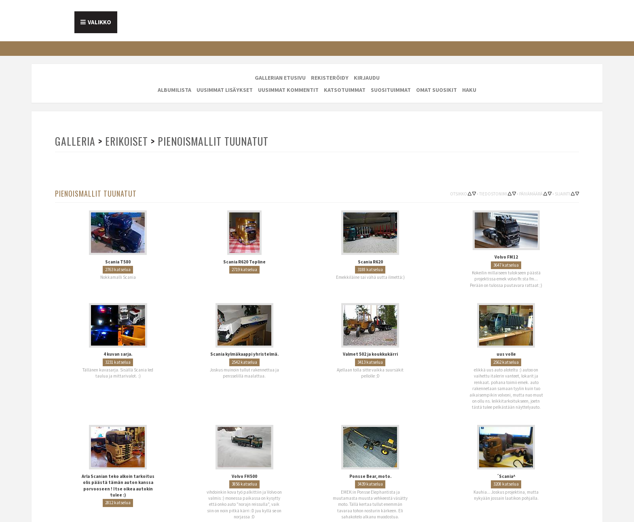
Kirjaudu (367, 77)
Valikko (99, 22)
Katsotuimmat (345, 89)
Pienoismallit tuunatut (213, 141)
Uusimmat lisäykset (225, 89)
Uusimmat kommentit (288, 89)
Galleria (75, 141)
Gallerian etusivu (280, 77)
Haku (469, 89)
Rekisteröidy (330, 77)
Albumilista (174, 89)
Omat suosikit (436, 89)
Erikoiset (126, 141)
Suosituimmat (391, 89)
